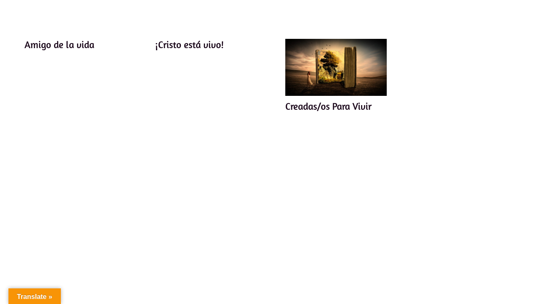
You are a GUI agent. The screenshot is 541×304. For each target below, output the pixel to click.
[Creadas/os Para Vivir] (336, 67)
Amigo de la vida (59, 44)
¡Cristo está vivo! (189, 44)
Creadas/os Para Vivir (328, 106)
